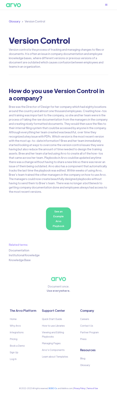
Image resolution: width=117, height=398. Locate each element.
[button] (108, 5)
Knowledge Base (20, 260)
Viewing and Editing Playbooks (53, 335)
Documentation (19, 250)
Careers (84, 320)
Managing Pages (51, 344)
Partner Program (89, 333)
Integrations (17, 333)
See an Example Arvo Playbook (58, 219)
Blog (82, 359)
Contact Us (86, 327)
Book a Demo (17, 347)
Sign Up (14, 353)
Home (13, 320)
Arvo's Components (53, 351)
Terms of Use (92, 388)
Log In (13, 360)
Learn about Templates (55, 357)
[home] (13, 4)
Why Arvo (15, 327)
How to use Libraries (53, 327)
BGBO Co (53, 388)
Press (83, 340)
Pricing (13, 340)
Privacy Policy (79, 388)
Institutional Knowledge (24, 255)
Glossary (14, 21)
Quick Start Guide (52, 320)
